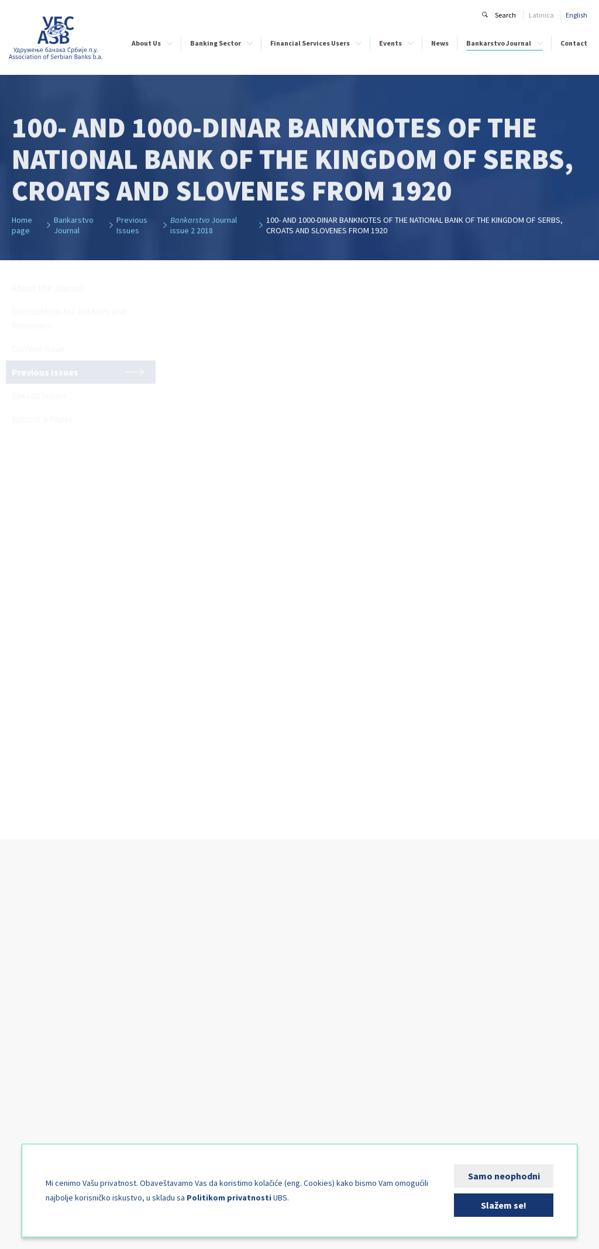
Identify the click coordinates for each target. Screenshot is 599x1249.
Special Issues (435, 1016)
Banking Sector (215, 43)
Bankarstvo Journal (498, 43)
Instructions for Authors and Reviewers (456, 972)
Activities (25, 1068)
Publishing (27, 1117)
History (22, 967)
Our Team (27, 1006)
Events (390, 43)
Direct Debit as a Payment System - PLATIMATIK (250, 1024)
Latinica (541, 15)
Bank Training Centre (43, 1055)
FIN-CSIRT (26, 1142)
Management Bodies (43, 993)
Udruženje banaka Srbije (56, 38)
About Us (146, 43)
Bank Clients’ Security (230, 1006)
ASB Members (32, 954)
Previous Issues (437, 1003)
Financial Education (228, 993)
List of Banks (216, 954)
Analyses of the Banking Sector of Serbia (134, 1011)
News (440, 43)
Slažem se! (503, 1205)
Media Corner (31, 1130)
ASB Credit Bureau (113, 954)
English (576, 15)
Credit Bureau (32, 1019)
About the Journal (441, 954)
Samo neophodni (504, 1176)
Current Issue (434, 990)
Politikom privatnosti (229, 1197)
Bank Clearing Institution (33, 1037)
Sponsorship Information (339, 959)
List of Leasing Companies (236, 967)
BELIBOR (99, 993)
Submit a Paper (437, 1029)
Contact (573, 43)
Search (505, 15)
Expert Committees (40, 1081)
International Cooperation (31, 1099)
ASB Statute (29, 980)
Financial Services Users (310, 43)
